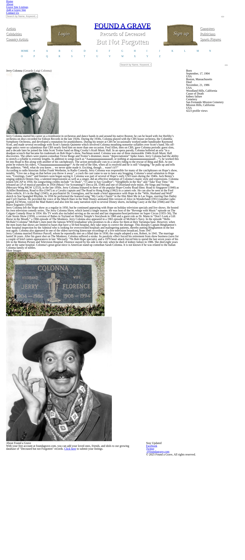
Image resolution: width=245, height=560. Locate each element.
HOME (24, 33)
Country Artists (25, 21)
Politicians (219, 15)
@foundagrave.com (180, 451)
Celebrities (25, 15)
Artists (25, 10)
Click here (90, 453)
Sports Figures (219, 21)
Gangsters (219, 10)
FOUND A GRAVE (122, 7)
